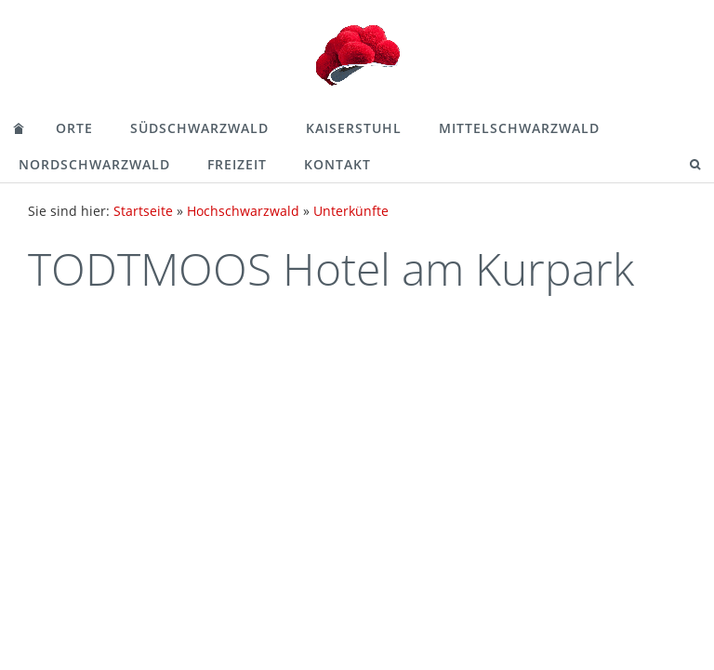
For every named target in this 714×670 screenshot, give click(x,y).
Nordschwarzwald (94, 164)
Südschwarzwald (199, 128)
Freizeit (237, 164)
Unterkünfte (351, 211)
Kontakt (337, 164)
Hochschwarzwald (243, 211)
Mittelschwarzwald (519, 128)
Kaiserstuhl (354, 128)
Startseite (143, 211)
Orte (74, 128)
